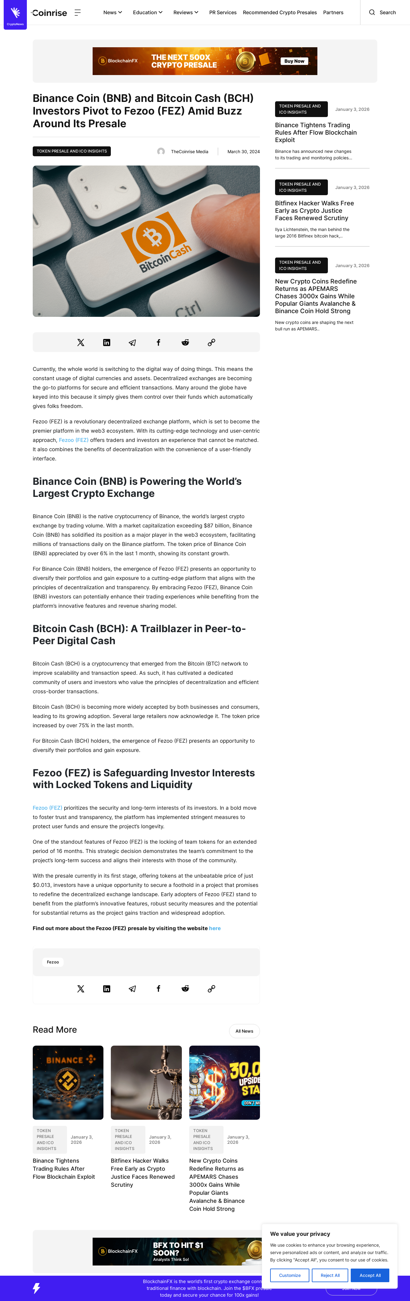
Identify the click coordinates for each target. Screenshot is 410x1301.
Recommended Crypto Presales (280, 12)
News (112, 12)
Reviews (186, 12)
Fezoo (53, 961)
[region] (330, 1256)
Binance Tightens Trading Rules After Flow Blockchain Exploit (64, 1168)
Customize (290, 1275)
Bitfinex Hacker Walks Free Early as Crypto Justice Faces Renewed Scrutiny (314, 210)
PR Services (223, 12)
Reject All (330, 1275)
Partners (333, 12)
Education (148, 12)
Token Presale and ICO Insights (72, 151)
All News (244, 1031)
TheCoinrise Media (189, 151)
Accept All (370, 1275)
